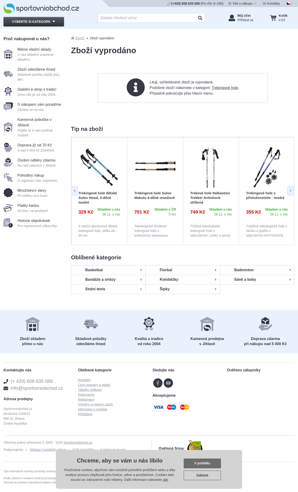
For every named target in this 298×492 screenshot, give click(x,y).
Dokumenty (86, 394)
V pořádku (202, 463)
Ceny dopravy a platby (94, 385)
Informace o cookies (92, 409)
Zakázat (202, 475)
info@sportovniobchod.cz (37, 388)
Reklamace (86, 399)
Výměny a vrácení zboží (95, 404)
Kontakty (84, 380)
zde (165, 480)
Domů (77, 38)
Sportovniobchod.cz (78, 442)
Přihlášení (85, 414)
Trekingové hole (225, 88)
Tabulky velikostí (90, 390)
